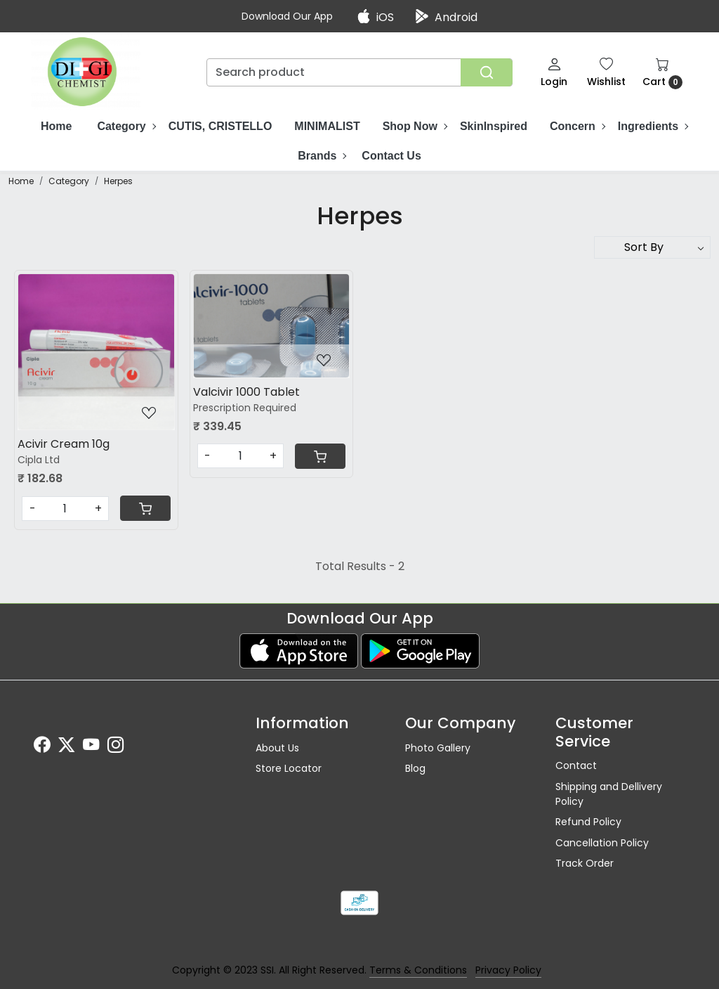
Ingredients (652, 126)
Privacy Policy (508, 970)
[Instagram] (115, 747)
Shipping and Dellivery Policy (608, 794)
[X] (66, 747)
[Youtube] (91, 747)
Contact (576, 765)
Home (56, 126)
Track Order (584, 863)
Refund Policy (588, 822)
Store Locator (289, 768)
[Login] (554, 72)
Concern (577, 126)
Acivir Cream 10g (64, 444)
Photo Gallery (437, 748)
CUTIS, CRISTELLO (220, 126)
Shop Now (415, 126)
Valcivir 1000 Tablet (246, 392)
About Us (277, 748)
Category (125, 126)
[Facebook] (42, 747)
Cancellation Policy (602, 843)
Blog (415, 768)
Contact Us (391, 156)
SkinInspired (493, 126)
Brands (321, 156)
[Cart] (145, 508)
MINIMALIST (327, 126)
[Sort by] (652, 247)
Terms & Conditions (418, 970)
